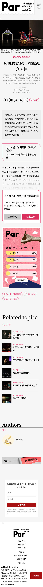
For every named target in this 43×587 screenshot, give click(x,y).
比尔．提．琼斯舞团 (12, 294)
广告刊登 (21, 548)
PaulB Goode (24, 90)
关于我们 (21, 540)
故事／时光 (30, 294)
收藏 (36, 100)
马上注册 (30, 216)
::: (33, 3)
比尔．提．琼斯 (10, 299)
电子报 (21, 551)
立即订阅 (21, 505)
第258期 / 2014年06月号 (21, 92)
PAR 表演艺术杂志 (22, 533)
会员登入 (12, 216)
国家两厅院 (21, 559)
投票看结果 (21, 280)
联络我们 (21, 544)
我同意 (36, 575)
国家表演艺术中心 (21, 555)
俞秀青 (24, 87)
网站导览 (21, 562)
